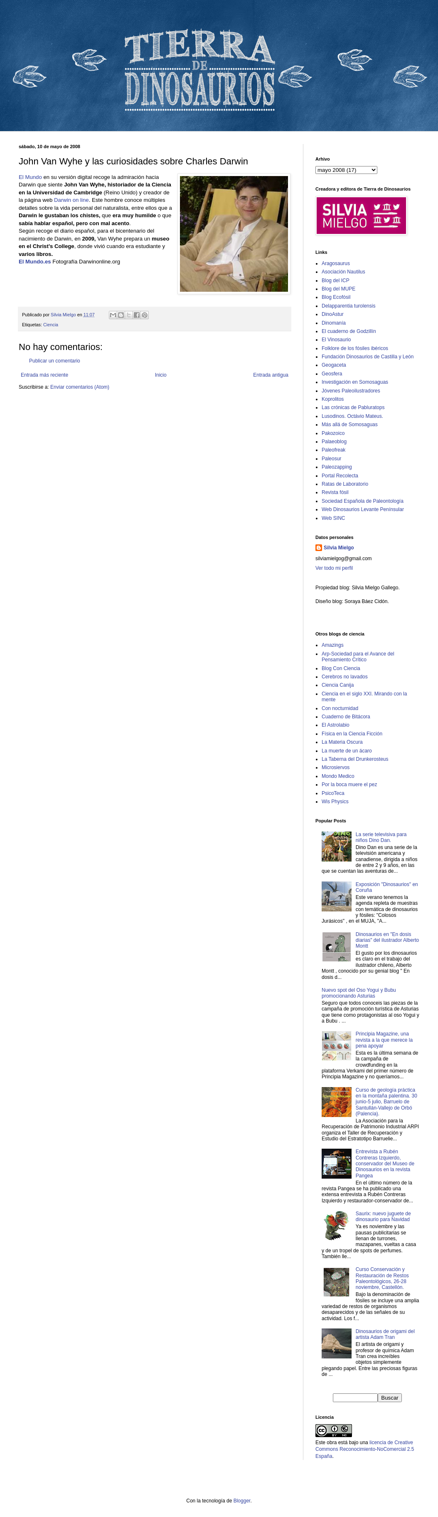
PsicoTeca (333, 793)
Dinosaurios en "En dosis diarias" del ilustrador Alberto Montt (387, 940)
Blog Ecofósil (336, 297)
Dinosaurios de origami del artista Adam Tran (385, 1334)
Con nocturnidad (340, 708)
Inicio (161, 375)
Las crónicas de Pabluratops (353, 407)
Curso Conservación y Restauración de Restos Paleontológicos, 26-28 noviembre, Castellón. (382, 1278)
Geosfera (332, 374)
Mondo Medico (338, 776)
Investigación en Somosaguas (355, 382)
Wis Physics (335, 801)
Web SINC (333, 518)
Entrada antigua (270, 375)
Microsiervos (335, 767)
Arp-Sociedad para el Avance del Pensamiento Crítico (358, 657)
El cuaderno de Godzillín (349, 331)
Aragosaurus (336, 263)
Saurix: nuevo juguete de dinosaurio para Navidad (383, 1216)
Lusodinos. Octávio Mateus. (352, 416)
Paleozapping (337, 467)
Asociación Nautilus (343, 272)
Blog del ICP (335, 280)
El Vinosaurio (336, 340)
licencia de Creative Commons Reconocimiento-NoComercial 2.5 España (364, 1450)
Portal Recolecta (340, 476)
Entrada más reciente (44, 375)
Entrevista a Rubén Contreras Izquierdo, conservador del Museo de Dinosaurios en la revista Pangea (385, 1164)
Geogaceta (334, 365)
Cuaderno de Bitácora (346, 717)
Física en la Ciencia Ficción (352, 734)
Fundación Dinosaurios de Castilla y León (367, 357)
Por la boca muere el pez (349, 784)
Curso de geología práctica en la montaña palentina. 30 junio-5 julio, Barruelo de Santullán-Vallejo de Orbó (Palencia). (386, 1102)
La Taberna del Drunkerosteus (355, 759)
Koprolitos (333, 399)
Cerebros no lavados (345, 677)
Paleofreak (333, 450)
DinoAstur (333, 314)
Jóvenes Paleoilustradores (351, 391)
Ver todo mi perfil (334, 568)
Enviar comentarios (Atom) (79, 387)
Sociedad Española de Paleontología (363, 501)
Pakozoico (333, 433)
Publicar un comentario (54, 361)
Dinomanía (334, 323)
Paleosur (331, 459)
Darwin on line (71, 200)
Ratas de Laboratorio (345, 484)
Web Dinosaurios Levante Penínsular (363, 509)
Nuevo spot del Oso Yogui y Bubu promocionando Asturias (359, 993)
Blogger (242, 1501)
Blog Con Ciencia (341, 668)
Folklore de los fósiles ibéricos (355, 348)
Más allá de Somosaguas (350, 424)
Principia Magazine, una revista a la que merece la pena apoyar (384, 1040)
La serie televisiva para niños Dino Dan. (381, 837)
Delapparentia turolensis (348, 306)
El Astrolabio (335, 725)
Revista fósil (335, 492)
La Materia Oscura (342, 742)
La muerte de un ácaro (347, 751)
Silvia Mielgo (339, 548)
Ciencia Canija (338, 685)
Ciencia (50, 324)
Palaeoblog (334, 441)
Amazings (333, 645)
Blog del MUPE (338, 289)
